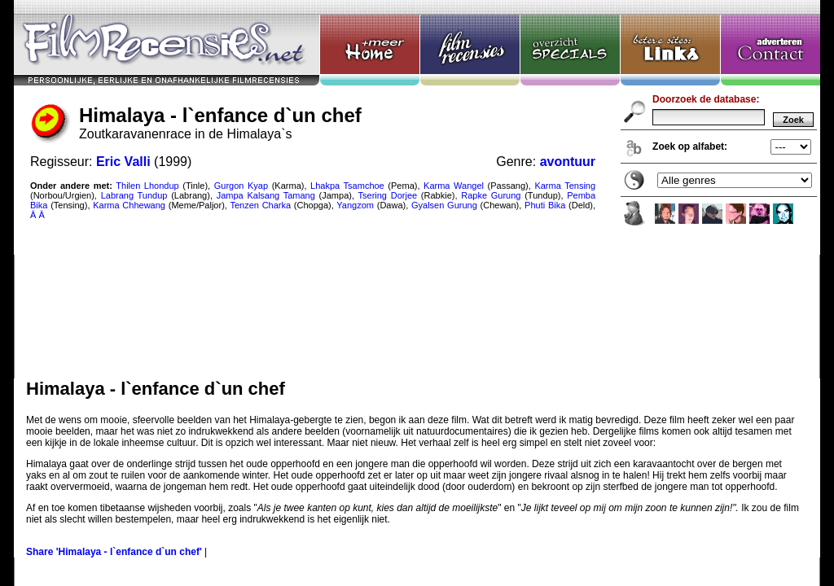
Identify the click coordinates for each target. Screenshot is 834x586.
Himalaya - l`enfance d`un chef (417, 189)
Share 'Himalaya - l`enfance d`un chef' (114, 552)
